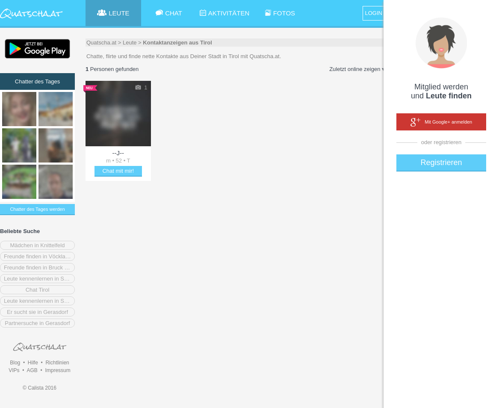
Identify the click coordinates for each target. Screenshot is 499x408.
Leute (130, 42)
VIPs (14, 370)
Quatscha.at (101, 42)
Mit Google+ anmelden (441, 122)
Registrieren (441, 162)
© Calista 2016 (39, 388)
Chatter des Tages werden (37, 209)
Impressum (57, 370)
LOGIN (373, 13)
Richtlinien (57, 363)
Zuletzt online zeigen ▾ (357, 69)
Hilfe (33, 363)
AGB (32, 370)
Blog (15, 363)
